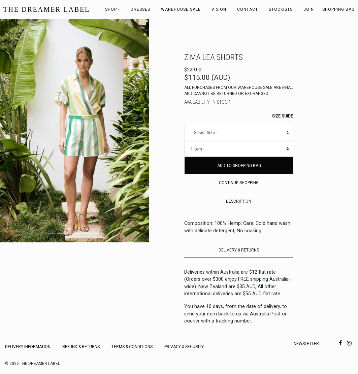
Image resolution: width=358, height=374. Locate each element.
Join (308, 9)
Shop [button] (111, 9)
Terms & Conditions (132, 346)
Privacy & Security (184, 346)
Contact (247, 9)
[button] (11, 130)
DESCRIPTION (238, 201)
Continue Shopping (239, 182)
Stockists (281, 9)
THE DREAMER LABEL (46, 9)
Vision (218, 9)
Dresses (140, 9)
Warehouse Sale (181, 9)
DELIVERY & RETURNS (239, 250)
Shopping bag (338, 9)
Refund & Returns (81, 346)
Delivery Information (28, 346)
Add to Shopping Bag (239, 165)
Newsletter (306, 343)
